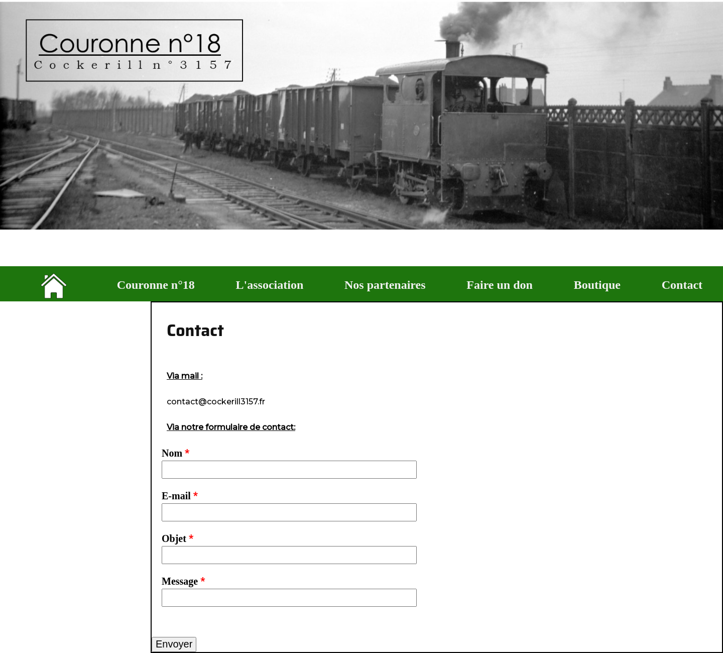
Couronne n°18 (156, 284)
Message (183, 581)
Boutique (597, 284)
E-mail (180, 495)
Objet (177, 538)
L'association (270, 284)
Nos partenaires (385, 284)
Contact (682, 284)
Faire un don (499, 284)
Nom (175, 453)
